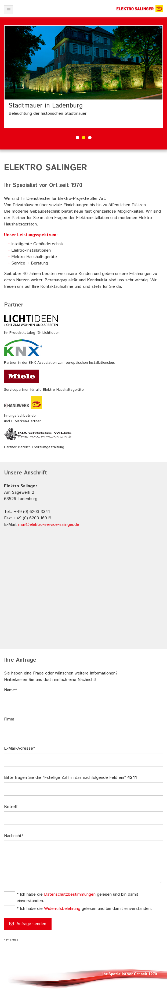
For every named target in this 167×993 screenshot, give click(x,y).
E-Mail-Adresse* (19, 748)
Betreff (10, 807)
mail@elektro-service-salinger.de (48, 525)
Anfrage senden (27, 924)
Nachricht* (13, 836)
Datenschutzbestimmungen (70, 894)
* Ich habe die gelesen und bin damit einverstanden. (77, 897)
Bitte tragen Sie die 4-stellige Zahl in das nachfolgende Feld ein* (70, 778)
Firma (9, 719)
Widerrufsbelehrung (62, 909)
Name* (10, 690)
